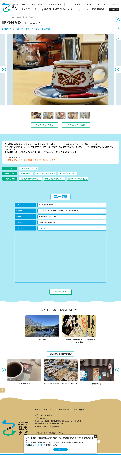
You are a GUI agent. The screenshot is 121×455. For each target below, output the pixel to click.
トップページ (6, 17)
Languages (114, 9)
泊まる (89, 4)
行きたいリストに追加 (76, 125)
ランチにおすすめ (67, 174)
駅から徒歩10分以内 (53, 179)
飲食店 (25, 17)
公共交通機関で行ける (29, 179)
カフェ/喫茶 (25, 174)
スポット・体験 (55, 4)
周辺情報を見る (60, 291)
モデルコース (37, 4)
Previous (3, 69)
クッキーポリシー (37, 445)
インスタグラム (44, 228)
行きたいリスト (118, 32)
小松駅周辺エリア (27, 168)
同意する (60, 449)
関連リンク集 (64, 410)
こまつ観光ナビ (10, 7)
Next (117, 69)
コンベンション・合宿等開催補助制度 (92, 9)
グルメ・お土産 (74, 4)
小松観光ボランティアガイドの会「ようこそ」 (57, 9)
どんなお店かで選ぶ (45, 174)
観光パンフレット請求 (29, 9)
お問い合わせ (79, 410)
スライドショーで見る (44, 125)
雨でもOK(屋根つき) (76, 179)
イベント (101, 4)
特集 (24, 4)
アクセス (115, 4)
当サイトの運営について (44, 410)
